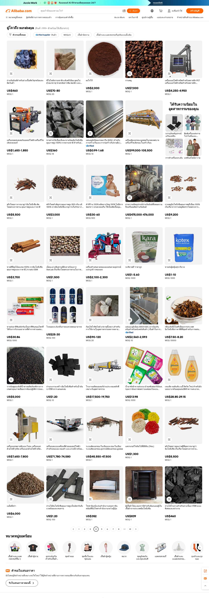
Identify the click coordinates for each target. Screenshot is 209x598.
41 (130, 529)
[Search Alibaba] (80, 10)
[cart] (161, 11)
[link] (205, 571)
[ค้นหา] (133, 11)
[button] (124, 11)
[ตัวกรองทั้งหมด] (17, 34)
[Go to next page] (135, 529)
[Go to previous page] (73, 529)
